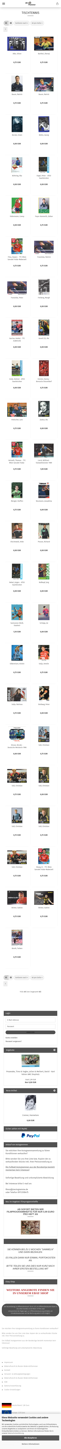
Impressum (8, 1362)
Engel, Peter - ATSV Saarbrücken (44, 177)
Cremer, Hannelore (30, 1115)
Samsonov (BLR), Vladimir (17, 624)
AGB (5, 1382)
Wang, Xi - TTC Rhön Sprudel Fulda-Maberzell (43, 868)
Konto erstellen (11, 1038)
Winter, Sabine (17, 908)
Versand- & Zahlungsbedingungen (17, 1374)
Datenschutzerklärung (16, 1433)
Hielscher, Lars (17, 420)
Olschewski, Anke (17, 542)
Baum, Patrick (17, 94)
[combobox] (22, 23)
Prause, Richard (44, 542)
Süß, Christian (44, 745)
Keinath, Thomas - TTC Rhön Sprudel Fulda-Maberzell (17, 461)
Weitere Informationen (30, 1444)
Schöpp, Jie (44, 623)
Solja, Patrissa (17, 704)
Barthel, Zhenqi (44, 54)
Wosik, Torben (17, 948)
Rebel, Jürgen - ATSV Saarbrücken (17, 583)
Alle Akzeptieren (30, 1438)
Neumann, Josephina (44, 501)
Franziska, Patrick (44, 257)
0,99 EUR (30, 1120)
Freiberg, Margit (44, 298)
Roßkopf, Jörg (44, 582)
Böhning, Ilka (17, 176)
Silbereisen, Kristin (17, 664)
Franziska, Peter (17, 298)
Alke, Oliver (17, 54)
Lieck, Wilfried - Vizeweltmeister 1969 (44, 461)
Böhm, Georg (44, 135)
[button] (6, 23)
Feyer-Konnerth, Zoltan (44, 216)
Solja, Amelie (44, 664)
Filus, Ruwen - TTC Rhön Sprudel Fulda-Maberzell (17, 258)
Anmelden (30, 1032)
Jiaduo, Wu (44, 420)
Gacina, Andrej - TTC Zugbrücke (17, 339)
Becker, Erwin (17, 135)
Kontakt (7, 1370)
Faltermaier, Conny (17, 216)
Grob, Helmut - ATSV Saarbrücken (17, 380)
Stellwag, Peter (44, 704)
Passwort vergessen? (14, 1041)
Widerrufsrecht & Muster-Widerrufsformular (21, 1366)
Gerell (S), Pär (44, 338)
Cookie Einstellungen (12, 1390)
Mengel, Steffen (17, 501)
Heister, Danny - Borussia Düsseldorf (44, 380)
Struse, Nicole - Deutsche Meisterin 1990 (17, 746)
